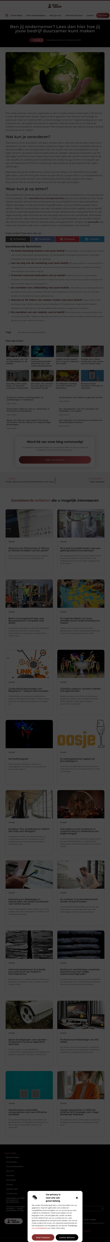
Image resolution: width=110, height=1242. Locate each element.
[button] (76, 1197)
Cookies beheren (67, 1237)
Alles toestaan (43, 1237)
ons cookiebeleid (39, 1228)
